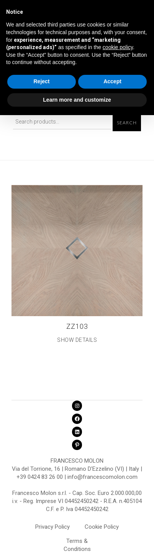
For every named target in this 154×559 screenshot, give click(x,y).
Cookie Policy (102, 526)
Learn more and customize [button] (77, 100)
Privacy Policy (52, 526)
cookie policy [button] (118, 47)
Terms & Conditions (77, 542)
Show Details (77, 340)
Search (127, 122)
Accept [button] (112, 81)
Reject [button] (41, 81)
